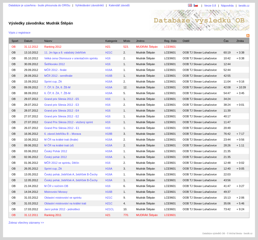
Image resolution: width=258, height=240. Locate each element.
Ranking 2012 (52, 46)
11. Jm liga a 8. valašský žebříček (65, 52)
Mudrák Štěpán (145, 52)
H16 (107, 58)
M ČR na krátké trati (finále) (61, 139)
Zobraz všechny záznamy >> (26, 222)
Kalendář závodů (119, 5)
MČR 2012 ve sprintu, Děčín (61, 162)
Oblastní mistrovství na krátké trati (65, 203)
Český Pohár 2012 (55, 151)
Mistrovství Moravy (56, 191)
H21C (108, 52)
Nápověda (227, 5)
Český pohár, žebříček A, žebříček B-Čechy (71, 174)
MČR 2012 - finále (55, 69)
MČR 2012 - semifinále (58, 75)
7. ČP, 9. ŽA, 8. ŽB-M (57, 87)
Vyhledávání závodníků (89, 5)
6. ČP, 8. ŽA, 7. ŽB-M (57, 93)
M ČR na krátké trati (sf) (59, 145)
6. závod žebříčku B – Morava (62, 133)
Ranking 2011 (52, 215)
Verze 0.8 (210, 5)
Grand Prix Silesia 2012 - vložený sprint (68, 122)
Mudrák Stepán (145, 133)
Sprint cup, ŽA (53, 81)
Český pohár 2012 (55, 156)
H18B (108, 133)
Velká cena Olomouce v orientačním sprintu (71, 58)
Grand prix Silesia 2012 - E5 (61, 98)
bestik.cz (244, 5)
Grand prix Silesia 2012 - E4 (61, 110)
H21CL (109, 209)
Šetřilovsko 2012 (54, 64)
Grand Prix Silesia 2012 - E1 (61, 127)
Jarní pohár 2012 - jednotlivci (62, 209)
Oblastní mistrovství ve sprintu (62, 197)
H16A (108, 69)
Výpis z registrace (19, 32)
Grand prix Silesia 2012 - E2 (61, 116)
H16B (108, 75)
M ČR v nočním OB (56, 186)
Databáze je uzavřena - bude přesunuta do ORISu (39, 5)
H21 (107, 46)
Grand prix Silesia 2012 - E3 (61, 104)
